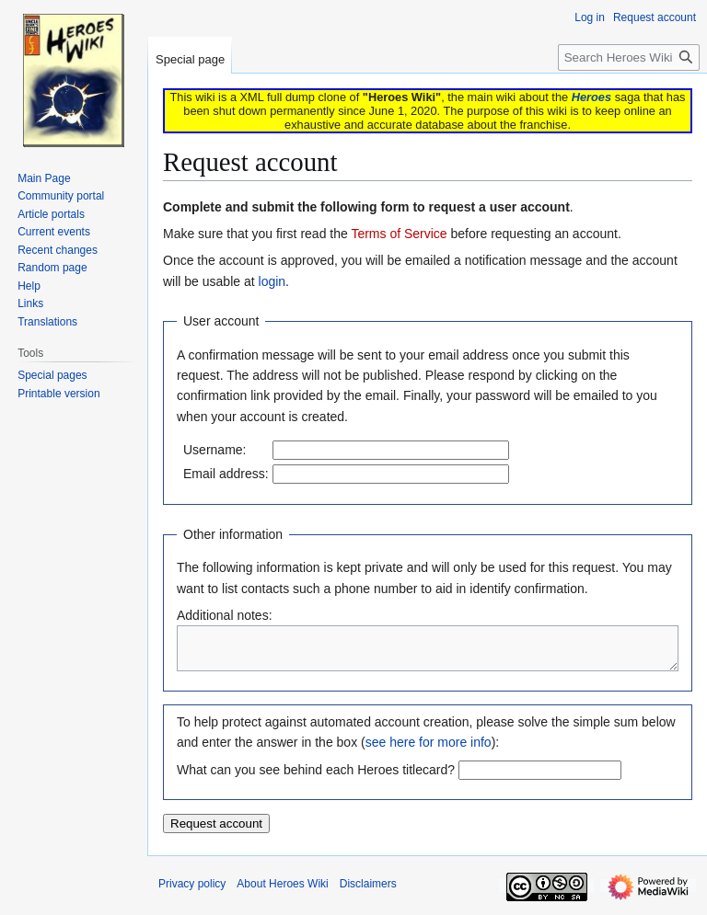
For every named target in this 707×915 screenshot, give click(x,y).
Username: (214, 449)
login (272, 281)
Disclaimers (368, 892)
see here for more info (428, 750)
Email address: (226, 473)
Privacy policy (192, 892)
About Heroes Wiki (282, 892)
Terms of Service (398, 233)
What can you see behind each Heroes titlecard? (316, 778)
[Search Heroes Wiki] (629, 57)
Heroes (591, 97)
